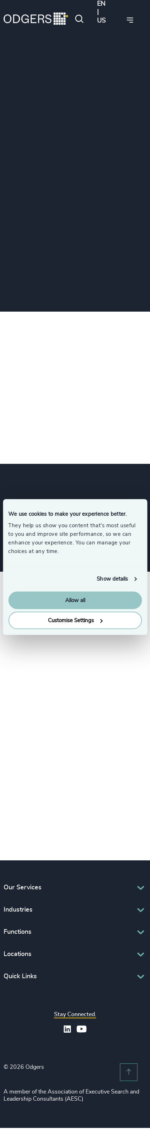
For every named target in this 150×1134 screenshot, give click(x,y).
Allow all (75, 600)
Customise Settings (75, 620)
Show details (112, 579)
